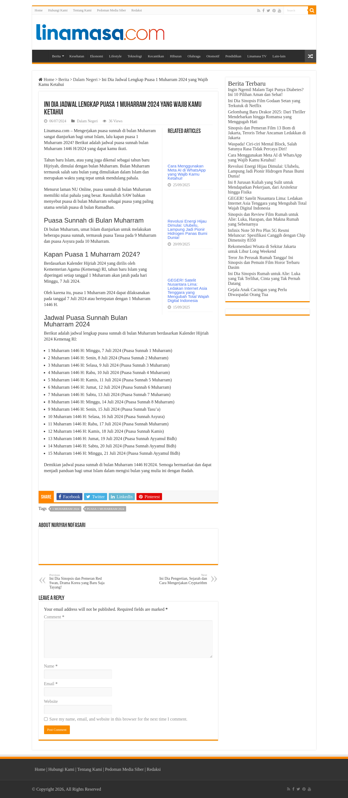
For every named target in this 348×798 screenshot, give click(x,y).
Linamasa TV (256, 56)
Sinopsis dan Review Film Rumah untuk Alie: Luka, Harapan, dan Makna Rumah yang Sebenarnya (263, 219)
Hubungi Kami (58, 10)
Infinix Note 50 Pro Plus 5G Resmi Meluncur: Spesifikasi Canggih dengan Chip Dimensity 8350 (266, 235)
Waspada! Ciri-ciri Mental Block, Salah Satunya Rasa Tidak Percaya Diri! (262, 146)
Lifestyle (115, 56)
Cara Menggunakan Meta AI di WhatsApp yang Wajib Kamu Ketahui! (187, 172)
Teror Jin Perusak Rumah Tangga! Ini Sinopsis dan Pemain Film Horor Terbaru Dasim (264, 262)
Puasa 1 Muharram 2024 (105, 508)
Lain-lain (278, 56)
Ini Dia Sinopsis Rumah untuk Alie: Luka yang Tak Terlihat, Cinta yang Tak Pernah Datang (264, 278)
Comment (54, 617)
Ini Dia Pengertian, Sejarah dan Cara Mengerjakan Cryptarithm (179, 579)
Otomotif (212, 56)
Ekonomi (96, 56)
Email (51, 683)
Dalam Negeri (85, 79)
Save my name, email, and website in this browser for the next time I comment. (118, 719)
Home (39, 10)
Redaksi (136, 10)
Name (51, 666)
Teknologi (135, 56)
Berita (56, 56)
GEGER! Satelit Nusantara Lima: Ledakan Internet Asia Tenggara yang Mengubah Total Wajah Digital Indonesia (188, 290)
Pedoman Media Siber (111, 10)
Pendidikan (233, 56)
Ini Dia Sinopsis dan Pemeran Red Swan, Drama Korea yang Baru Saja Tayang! (77, 581)
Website (51, 701)
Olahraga (194, 56)
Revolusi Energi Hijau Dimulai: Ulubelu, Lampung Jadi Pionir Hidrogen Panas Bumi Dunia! (187, 229)
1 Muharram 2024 (65, 508)
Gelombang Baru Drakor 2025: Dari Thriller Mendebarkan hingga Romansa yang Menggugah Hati (267, 117)
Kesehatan (76, 56)
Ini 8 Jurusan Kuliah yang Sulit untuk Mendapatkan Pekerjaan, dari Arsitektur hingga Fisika (262, 187)
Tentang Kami (82, 10)
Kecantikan (156, 56)
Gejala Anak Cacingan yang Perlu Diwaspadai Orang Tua (257, 292)
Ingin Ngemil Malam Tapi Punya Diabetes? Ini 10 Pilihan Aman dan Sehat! (266, 92)
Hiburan (176, 56)
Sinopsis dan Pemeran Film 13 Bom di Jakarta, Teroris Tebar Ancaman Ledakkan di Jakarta (267, 133)
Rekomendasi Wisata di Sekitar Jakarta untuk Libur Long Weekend (262, 249)
